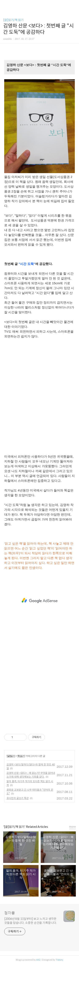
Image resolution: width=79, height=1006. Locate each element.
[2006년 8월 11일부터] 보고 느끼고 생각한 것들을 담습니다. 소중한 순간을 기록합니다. (30, 921)
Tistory (59, 959)
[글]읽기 (11, 755)
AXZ (38, 959)
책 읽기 (21, 755)
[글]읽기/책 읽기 (13, 20)
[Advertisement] (39, 398)
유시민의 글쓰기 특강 (18, 798)
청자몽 (9, 913)
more (72, 826)
